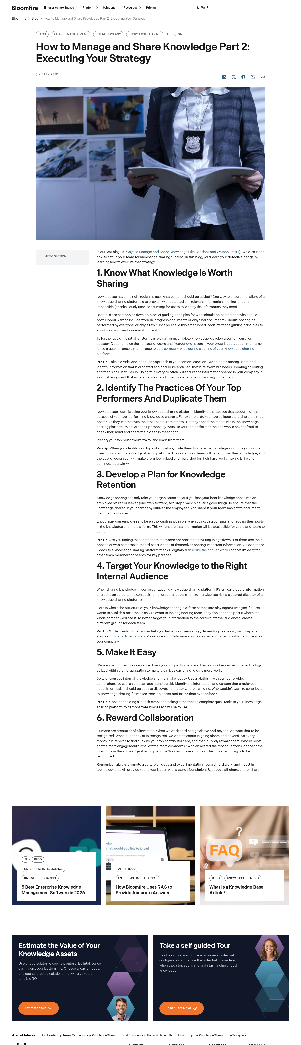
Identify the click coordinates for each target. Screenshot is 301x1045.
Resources (133, 8)
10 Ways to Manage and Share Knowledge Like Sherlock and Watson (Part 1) (181, 252)
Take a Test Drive (239, 7)
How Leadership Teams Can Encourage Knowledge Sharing (79, 1035)
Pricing (151, 7)
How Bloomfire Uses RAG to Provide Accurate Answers (144, 890)
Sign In (214, 7)
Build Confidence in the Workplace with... (147, 1035)
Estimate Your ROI (38, 1008)
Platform (91, 8)
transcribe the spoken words (207, 550)
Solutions (111, 8)
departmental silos (130, 636)
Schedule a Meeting (272, 7)
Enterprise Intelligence (61, 8)
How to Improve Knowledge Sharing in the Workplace (212, 1035)
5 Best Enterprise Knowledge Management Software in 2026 (53, 890)
